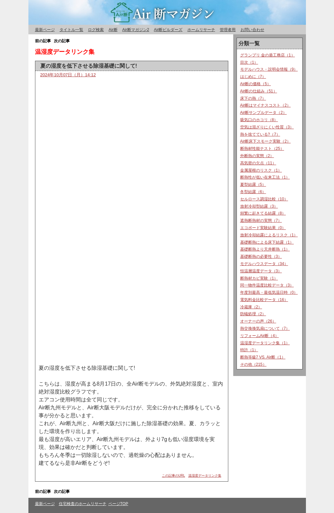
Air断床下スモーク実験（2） (265, 141)
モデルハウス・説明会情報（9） (269, 69)
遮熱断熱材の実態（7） (261, 220)
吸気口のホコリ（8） (259, 120)
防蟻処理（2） (253, 314)
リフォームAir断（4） (259, 335)
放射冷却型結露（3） (259, 206)
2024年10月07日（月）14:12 (68, 74)
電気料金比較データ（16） (264, 299)
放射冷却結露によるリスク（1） (269, 235)
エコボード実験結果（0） (263, 227)
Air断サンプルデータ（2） (263, 112)
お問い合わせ (252, 29)
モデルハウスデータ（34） (264, 263)
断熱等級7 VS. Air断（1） (262, 357)
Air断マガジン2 (135, 29)
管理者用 (228, 29)
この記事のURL (173, 475)
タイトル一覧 (71, 29)
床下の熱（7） (253, 98)
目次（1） (249, 62)
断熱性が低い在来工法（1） (265, 177)
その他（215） (253, 364)
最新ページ (45, 29)
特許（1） (249, 350)
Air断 (113, 29)
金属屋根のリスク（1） (261, 170)
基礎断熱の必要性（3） (261, 256)
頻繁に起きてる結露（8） (263, 213)
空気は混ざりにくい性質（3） (267, 127)
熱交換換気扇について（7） (265, 328)
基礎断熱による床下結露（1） (267, 242)
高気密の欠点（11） (258, 163)
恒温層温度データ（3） (261, 271)
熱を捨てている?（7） (260, 134)
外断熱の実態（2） (257, 156)
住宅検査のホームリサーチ (82, 503)
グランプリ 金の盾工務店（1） (267, 55)
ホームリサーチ (201, 29)
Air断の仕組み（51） (258, 91)
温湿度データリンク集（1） (265, 343)
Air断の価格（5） (255, 84)
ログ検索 (96, 29)
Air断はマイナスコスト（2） (265, 105)
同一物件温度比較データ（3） (267, 285)
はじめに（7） (253, 76)
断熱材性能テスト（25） (262, 148)
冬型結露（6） (253, 191)
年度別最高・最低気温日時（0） (269, 292)
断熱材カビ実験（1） (259, 278)
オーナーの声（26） (258, 321)
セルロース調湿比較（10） (264, 199)
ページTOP (118, 503)
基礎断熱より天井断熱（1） (265, 249)
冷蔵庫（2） (251, 307)
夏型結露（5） (253, 184)
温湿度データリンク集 (204, 475)
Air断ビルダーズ (168, 29)
